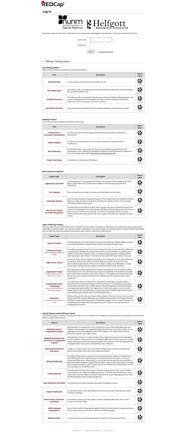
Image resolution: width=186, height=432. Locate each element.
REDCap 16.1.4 (77, 430)
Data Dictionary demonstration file (103, 153)
